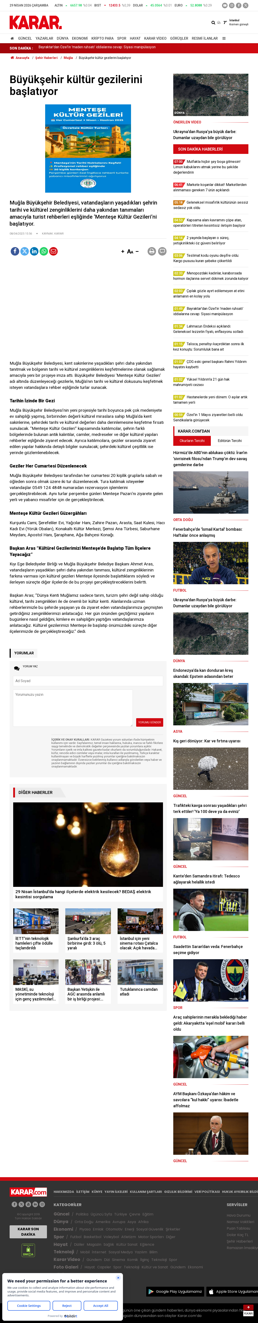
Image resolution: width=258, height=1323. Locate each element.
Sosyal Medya (121, 1252)
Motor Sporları (151, 1236)
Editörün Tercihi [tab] (230, 441)
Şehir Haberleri (240, 1241)
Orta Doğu (84, 1221)
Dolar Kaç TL (237, 1234)
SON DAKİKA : (21, 48)
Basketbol (92, 1236)
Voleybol (111, 1236)
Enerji (129, 1229)
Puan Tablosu (238, 1228)
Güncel (25, 38)
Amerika (102, 1221)
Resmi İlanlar (205, 38)
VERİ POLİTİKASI (207, 1191)
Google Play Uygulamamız (179, 1291)
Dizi (107, 1259)
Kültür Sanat (127, 1244)
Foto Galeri (66, 1267)
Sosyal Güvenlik (149, 1229)
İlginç (144, 1259)
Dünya (62, 38)
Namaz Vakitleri (240, 1221)
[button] (122, 252)
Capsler (104, 1267)
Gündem (94, 1259)
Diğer (171, 1236)
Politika (82, 1214)
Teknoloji (64, 1252)
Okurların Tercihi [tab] (192, 441)
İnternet (99, 1252)
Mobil (85, 1252)
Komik (132, 1259)
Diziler (79, 1244)
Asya (131, 1221)
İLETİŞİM (82, 1191)
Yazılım (141, 1252)
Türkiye (120, 1214)
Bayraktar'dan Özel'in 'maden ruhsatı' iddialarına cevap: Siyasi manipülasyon (97, 48)
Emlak (98, 1229)
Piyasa (85, 1229)
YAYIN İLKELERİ (116, 1191)
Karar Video (155, 38)
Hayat (135, 38)
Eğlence (147, 1244)
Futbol (75, 1236)
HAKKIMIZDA (64, 1191)
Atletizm (128, 1236)
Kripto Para (102, 38)
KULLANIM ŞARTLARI (146, 1191)
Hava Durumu (238, 1215)
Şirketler (173, 1229)
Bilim (153, 1252)
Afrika (143, 1221)
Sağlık (109, 1244)
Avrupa (118, 1221)
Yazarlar (44, 38)
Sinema (118, 1259)
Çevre (134, 1214)
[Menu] (223, 38)
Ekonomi (80, 38)
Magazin (94, 1244)
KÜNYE (97, 1191)
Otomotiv (114, 1229)
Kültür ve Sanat (155, 1267)
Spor (121, 38)
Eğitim (147, 1214)
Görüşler (179, 38)
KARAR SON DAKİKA (28, 1231)
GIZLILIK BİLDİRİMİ (178, 1191)
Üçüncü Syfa (101, 1214)
